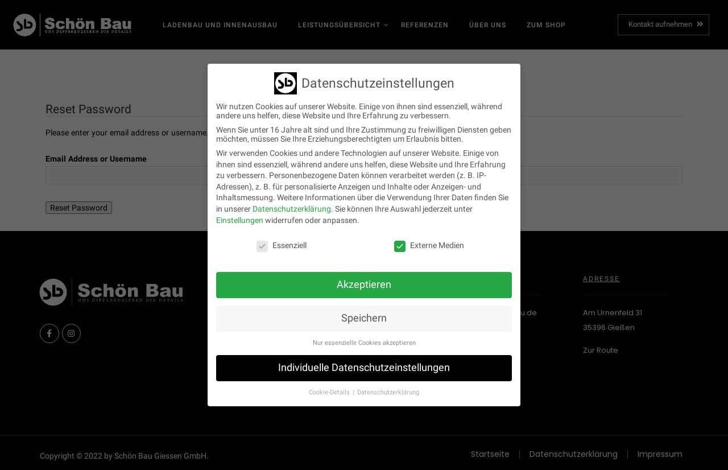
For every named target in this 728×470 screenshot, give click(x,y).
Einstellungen (239, 214)
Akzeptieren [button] (364, 279)
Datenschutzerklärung (292, 203)
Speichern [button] (364, 312)
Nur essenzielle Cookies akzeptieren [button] (364, 337)
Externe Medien (429, 239)
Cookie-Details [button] (330, 386)
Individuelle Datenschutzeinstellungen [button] (364, 362)
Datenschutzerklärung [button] (388, 386)
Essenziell (282, 239)
